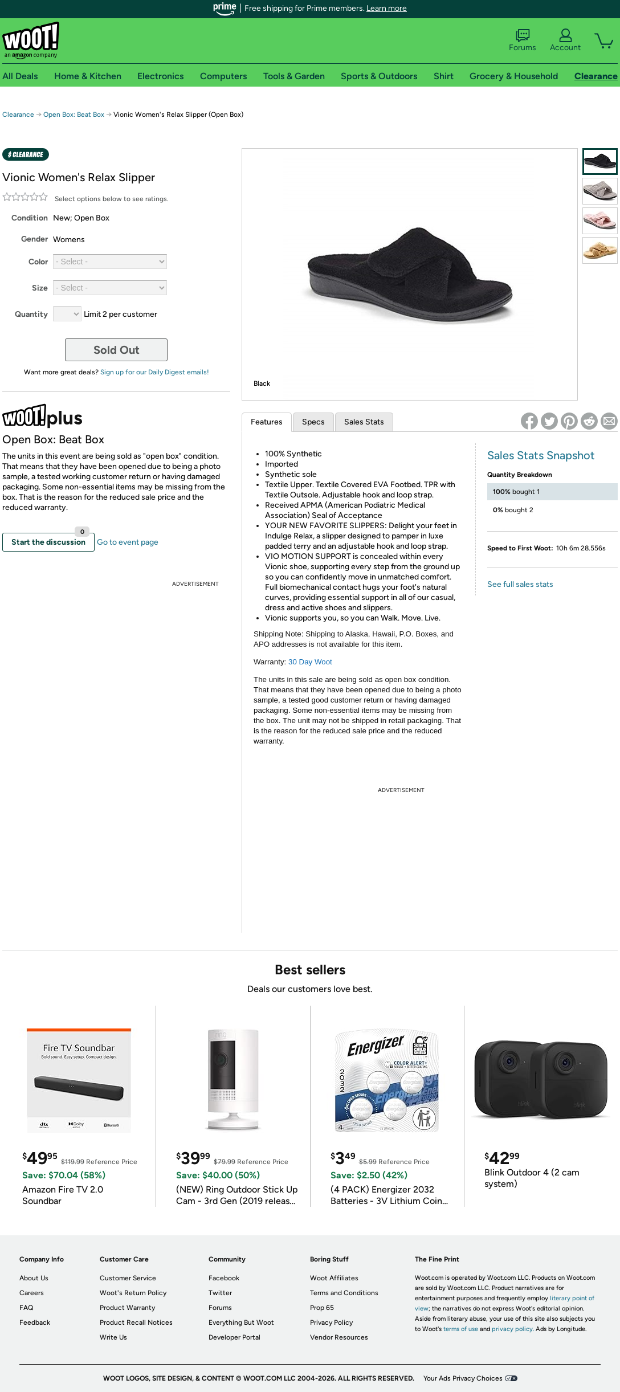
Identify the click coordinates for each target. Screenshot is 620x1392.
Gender (34, 239)
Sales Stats (364, 422)
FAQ (26, 1308)
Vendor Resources (339, 1337)
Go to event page (127, 542)
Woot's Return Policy (133, 1293)
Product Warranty (127, 1308)
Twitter (220, 1293)
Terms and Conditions (344, 1293)
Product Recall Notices (136, 1322)
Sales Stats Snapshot (541, 455)
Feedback (34, 1322)
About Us (33, 1278)
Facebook (224, 1278)
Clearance (18, 115)
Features (267, 422)
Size (40, 288)
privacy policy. (513, 1329)
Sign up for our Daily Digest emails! (154, 372)
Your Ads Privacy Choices (463, 1378)
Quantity (31, 314)
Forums (522, 40)
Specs (313, 422)
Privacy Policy (331, 1322)
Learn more (386, 8)
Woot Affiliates (334, 1278)
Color (38, 262)
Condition (29, 218)
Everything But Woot (241, 1322)
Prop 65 (322, 1308)
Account (565, 40)
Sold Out (116, 350)
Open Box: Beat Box (73, 115)
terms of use (460, 1329)
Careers (31, 1293)
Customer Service (128, 1278)
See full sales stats (520, 584)
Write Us (113, 1337)
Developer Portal (234, 1337)
